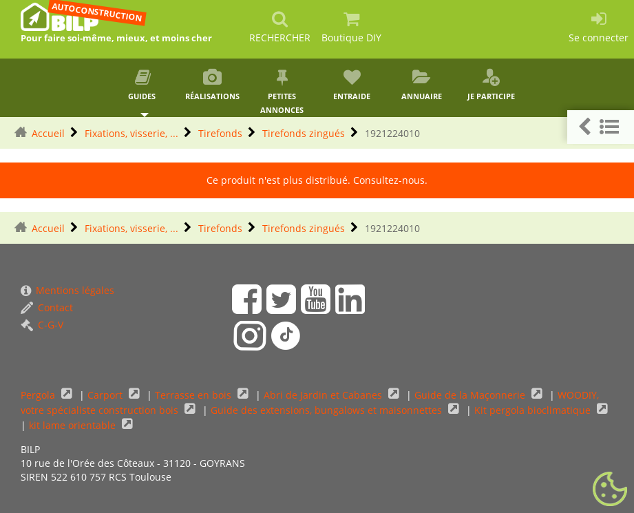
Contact (47, 307)
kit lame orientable (73, 425)
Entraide (351, 85)
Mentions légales (67, 290)
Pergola (39, 394)
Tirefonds (220, 133)
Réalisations (212, 85)
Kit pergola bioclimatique (533, 410)
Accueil (48, 133)
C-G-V (42, 324)
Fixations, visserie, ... (131, 133)
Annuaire (421, 85)
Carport (106, 394)
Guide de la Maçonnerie (471, 394)
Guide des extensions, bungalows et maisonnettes (328, 410)
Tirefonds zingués (303, 133)
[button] (600, 127)
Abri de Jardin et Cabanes (324, 394)
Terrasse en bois (194, 394)
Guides (143, 85)
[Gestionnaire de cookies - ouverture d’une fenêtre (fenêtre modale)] (610, 489)
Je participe (491, 85)
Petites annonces (282, 92)
